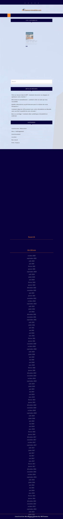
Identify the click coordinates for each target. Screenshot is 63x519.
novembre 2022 (31, 387)
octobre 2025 (32, 344)
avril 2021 (31, 421)
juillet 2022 (31, 397)
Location (14, 137)
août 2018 (32, 504)
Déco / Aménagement (18, 131)
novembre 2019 (31, 464)
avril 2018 (31, 515)
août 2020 (32, 440)
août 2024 (32, 363)
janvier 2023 (31, 384)
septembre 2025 (31, 347)
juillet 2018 (31, 507)
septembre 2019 (31, 469)
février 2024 (31, 371)
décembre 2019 (31, 461)
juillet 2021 (31, 413)
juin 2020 (31, 445)
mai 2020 (31, 448)
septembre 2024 (31, 360)
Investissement (16, 134)
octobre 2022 (32, 389)
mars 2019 (32, 485)
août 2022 (32, 395)
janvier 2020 (31, 459)
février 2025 (31, 355)
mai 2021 (31, 419)
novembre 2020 (31, 432)
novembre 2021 (31, 405)
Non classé (15, 140)
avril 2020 (31, 451)
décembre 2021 (31, 403)
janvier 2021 (31, 429)
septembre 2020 (31, 437)
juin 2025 (31, 352)
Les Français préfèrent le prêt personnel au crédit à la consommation (31, 39)
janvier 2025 (31, 357)
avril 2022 (31, 400)
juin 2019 (31, 477)
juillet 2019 (31, 475)
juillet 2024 (31, 365)
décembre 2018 (31, 493)
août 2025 (32, 349)
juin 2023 (31, 381)
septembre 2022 (31, 392)
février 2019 (31, 488)
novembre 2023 (31, 379)
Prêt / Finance (16, 142)
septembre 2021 (31, 408)
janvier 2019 (31, 491)
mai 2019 (31, 480)
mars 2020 (32, 453)
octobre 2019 (32, 467)
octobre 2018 (32, 499)
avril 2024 (31, 368)
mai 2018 (31, 512)
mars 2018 (32, 517)
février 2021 (31, 427)
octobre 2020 (32, 435)
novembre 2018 (31, 496)
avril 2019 (31, 483)
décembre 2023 (31, 376)
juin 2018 (31, 509)
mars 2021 (32, 424)
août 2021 (32, 411)
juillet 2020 (31, 443)
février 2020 (31, 456)
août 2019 (32, 472)
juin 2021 (31, 416)
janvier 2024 (31, 373)
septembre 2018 (31, 501)
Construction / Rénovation (19, 128)
